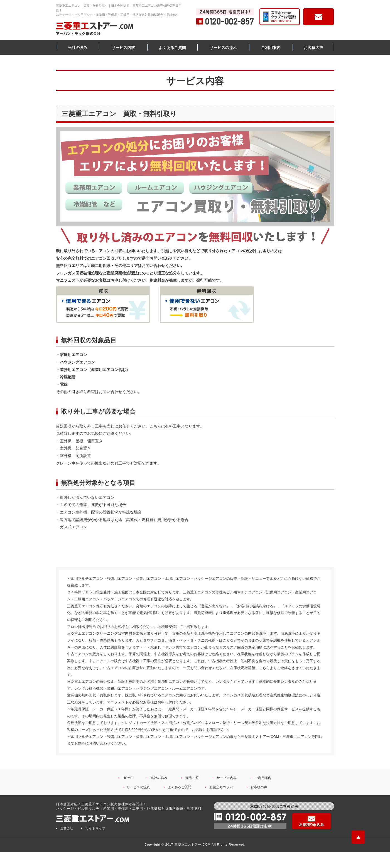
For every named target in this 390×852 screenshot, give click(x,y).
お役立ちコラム (221, 787)
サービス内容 (123, 47)
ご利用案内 (271, 47)
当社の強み (77, 47)
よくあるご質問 (172, 47)
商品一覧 (192, 778)
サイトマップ (96, 828)
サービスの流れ (223, 47)
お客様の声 (313, 47)
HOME (127, 778)
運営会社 (67, 828)
